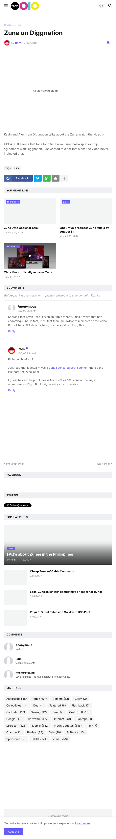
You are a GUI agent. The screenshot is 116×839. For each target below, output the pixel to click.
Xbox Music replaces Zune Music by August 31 (84, 229)
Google (14, 719)
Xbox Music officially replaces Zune (28, 272)
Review (35, 732)
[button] (5, 6)
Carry (81, 699)
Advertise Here (58, 815)
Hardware (38, 719)
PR (92, 726)
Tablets (39, 739)
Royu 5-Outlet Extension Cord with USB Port (60, 612)
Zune (18, 25)
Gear (58, 712)
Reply (11, 331)
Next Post (103, 463)
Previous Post (15, 463)
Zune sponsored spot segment (69, 367)
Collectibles (17, 705)
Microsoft (16, 726)
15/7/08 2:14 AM (27, 353)
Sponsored (15, 739)
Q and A (13, 732)
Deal (38, 705)
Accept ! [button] (13, 831)
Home (8, 25)
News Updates (68, 726)
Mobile (40, 726)
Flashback (81, 705)
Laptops (84, 719)
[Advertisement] (58, 775)
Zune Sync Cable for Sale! (21, 227)
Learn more (82, 823)
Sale (55, 732)
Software (76, 732)
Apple (40, 699)
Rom (21, 349)
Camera (61, 699)
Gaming (39, 712)
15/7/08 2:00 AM (27, 310)
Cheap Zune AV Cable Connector (52, 571)
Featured (57, 705)
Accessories (16, 699)
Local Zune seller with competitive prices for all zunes (66, 591)
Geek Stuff (79, 712)
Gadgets (15, 712)
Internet (62, 719)
